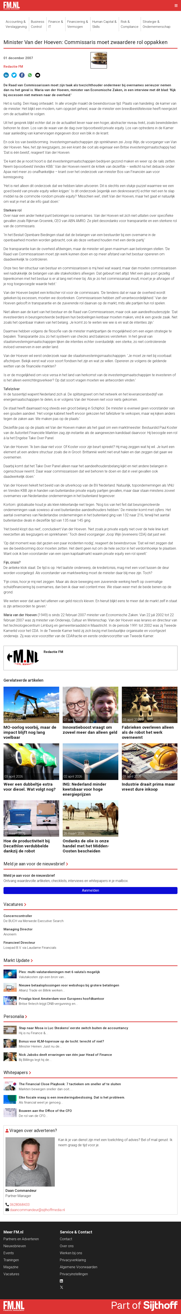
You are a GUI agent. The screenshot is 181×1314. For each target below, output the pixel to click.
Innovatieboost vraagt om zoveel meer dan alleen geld (90, 730)
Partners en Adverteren (21, 1239)
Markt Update (17, 960)
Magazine (11, 1267)
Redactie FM (13, 67)
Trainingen (11, 1260)
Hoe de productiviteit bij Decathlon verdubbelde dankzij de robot (27, 846)
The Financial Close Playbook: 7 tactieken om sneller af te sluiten (70, 1084)
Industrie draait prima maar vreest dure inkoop (148, 787)
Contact (66, 1239)
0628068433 (20, 1205)
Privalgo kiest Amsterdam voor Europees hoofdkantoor (61, 999)
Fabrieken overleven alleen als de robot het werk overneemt (148, 732)
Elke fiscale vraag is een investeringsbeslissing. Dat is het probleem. (72, 1097)
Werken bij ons (71, 1253)
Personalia (14, 1016)
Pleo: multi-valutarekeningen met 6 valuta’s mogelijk (59, 972)
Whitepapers (16, 1072)
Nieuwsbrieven (15, 1246)
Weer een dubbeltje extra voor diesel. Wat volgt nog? (30, 787)
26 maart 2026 (74, 833)
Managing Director (18, 929)
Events (9, 1253)
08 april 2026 (13, 720)
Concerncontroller (18, 916)
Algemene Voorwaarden (78, 1267)
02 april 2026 (73, 776)
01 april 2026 (132, 776)
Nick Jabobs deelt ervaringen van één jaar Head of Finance (65, 1055)
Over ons (67, 1246)
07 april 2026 (73, 720)
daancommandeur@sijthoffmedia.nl (37, 1210)
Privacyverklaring (73, 1260)
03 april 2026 (132, 720)
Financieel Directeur (19, 943)
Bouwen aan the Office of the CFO (45, 1111)
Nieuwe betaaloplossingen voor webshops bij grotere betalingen (69, 985)
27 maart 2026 (14, 833)
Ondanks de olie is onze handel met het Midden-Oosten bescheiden (86, 846)
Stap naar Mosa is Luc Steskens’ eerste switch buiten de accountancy (73, 1028)
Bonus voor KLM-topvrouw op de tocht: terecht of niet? (61, 1041)
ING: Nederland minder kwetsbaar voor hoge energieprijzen (84, 789)
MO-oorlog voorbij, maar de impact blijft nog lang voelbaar (30, 732)
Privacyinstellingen (74, 1274)
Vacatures (13, 904)
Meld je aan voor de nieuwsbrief (34, 863)
